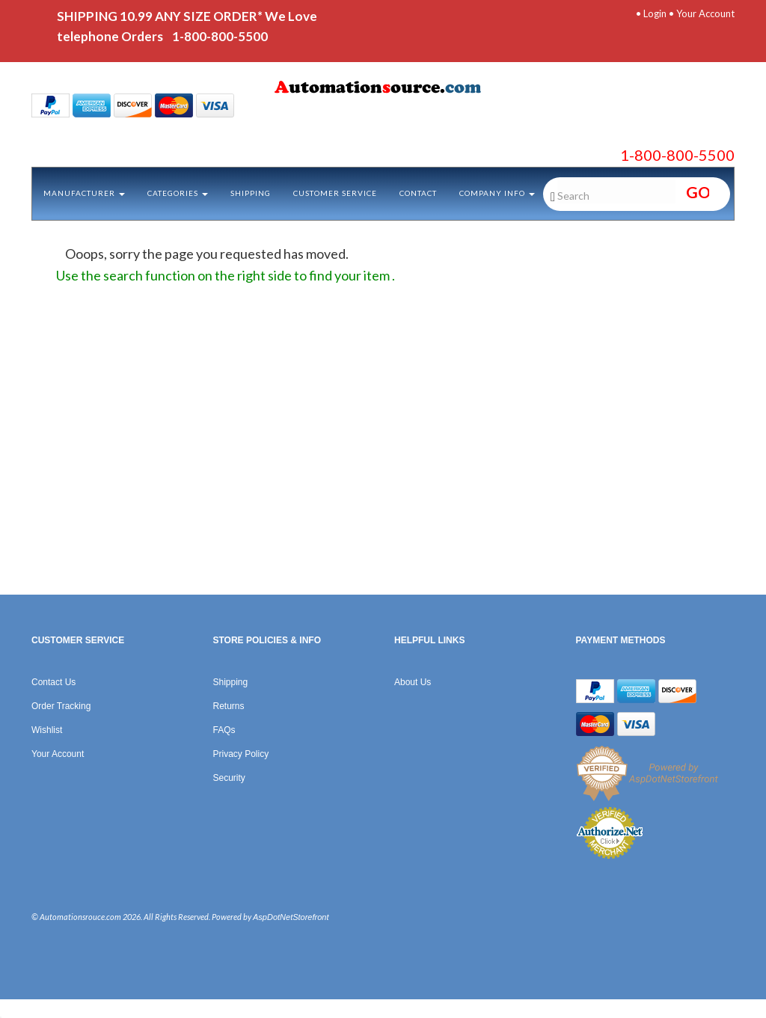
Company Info (497, 192)
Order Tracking (61, 706)
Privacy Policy (241, 754)
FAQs (224, 730)
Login (655, 13)
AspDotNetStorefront (291, 917)
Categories (177, 192)
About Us (412, 682)
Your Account (705, 13)
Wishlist (46, 730)
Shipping (250, 192)
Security (229, 778)
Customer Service (335, 192)
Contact (418, 192)
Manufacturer (84, 192)
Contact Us (53, 682)
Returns (229, 706)
